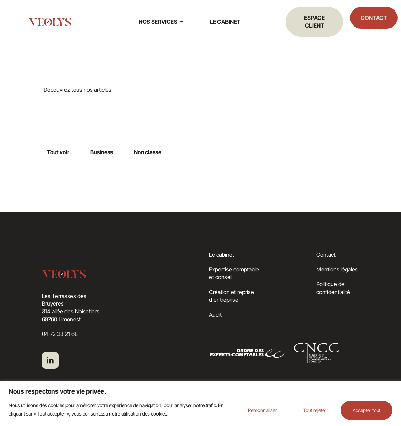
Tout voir (58, 152)
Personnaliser (251, 409)
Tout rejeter (308, 409)
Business (101, 152)
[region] (200, 403)
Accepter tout (364, 409)
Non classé (147, 152)
